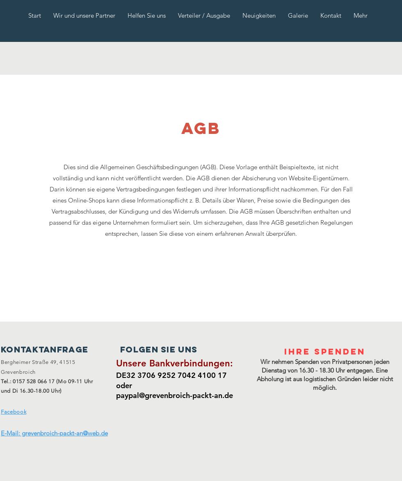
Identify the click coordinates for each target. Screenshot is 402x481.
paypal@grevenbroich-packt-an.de (174, 395)
